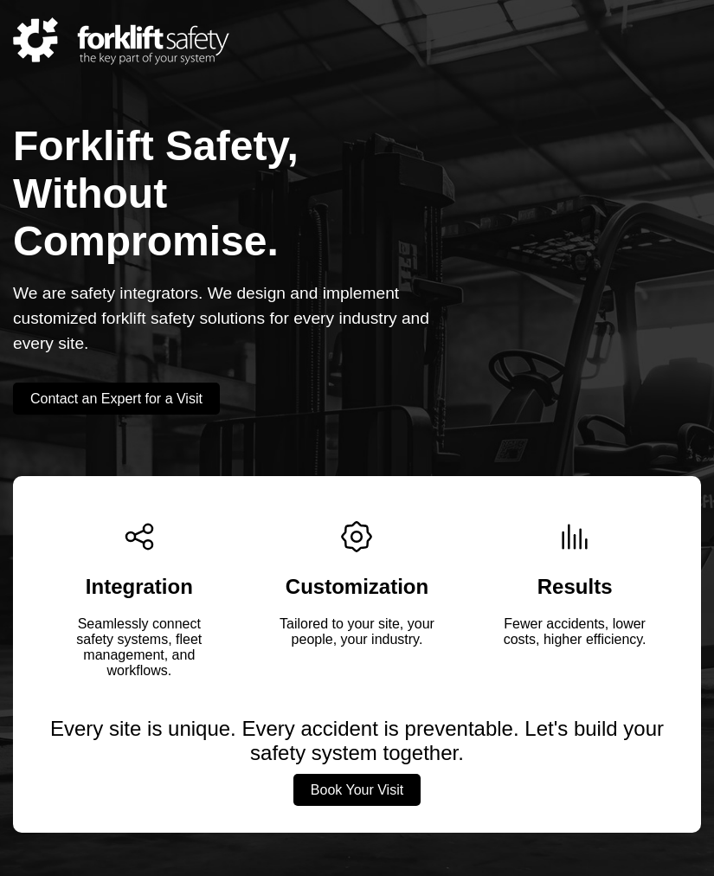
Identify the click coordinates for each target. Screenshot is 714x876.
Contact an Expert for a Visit (116, 398)
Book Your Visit (357, 790)
